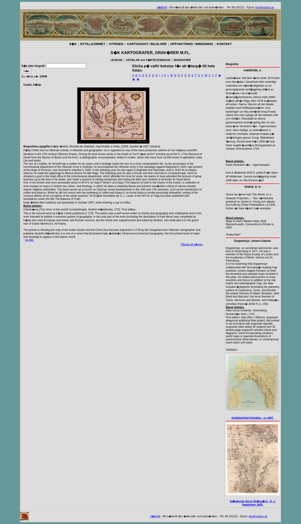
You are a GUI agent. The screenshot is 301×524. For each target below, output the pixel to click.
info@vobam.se (264, 7)
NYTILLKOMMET (92, 44)
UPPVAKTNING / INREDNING (191, 44)
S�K (73, 44)
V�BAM (162, 7)
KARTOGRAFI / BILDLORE (147, 44)
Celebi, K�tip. (32, 84)
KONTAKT (224, 44)
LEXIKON (116, 60)
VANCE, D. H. (252, 186)
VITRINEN (116, 44)
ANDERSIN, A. (253, 70)
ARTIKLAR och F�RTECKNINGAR (148, 60)
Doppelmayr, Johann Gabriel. (252, 240)
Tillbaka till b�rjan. (191, 244)
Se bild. (29, 240)
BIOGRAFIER (182, 60)
